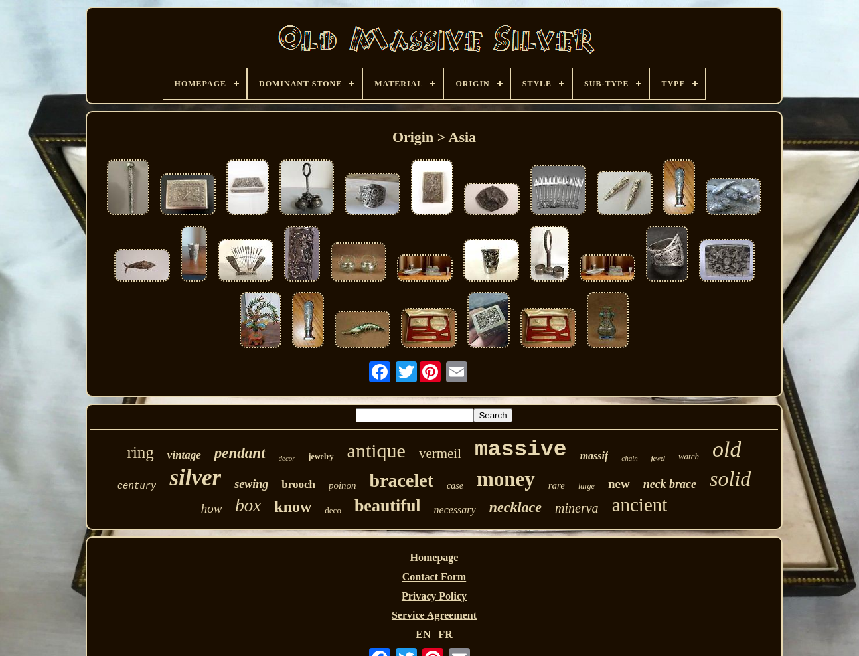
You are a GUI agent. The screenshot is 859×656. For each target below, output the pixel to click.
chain (629, 458)
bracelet (401, 480)
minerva (577, 508)
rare (556, 485)
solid (730, 479)
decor (287, 458)
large (586, 486)
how (211, 508)
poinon (342, 485)
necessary (455, 509)
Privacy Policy (434, 596)
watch (688, 456)
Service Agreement (434, 615)
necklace (515, 507)
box (248, 505)
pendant (240, 453)
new (619, 484)
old (726, 449)
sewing (251, 484)
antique (376, 450)
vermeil (440, 453)
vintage (184, 455)
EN (423, 634)
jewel (658, 458)
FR (445, 634)
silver (195, 478)
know (292, 506)
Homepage (434, 557)
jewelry (321, 456)
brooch (298, 484)
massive (521, 450)
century (137, 486)
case (455, 486)
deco (333, 510)
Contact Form (434, 576)
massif (594, 455)
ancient (640, 504)
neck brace (669, 484)
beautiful (387, 505)
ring (140, 452)
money (506, 479)
